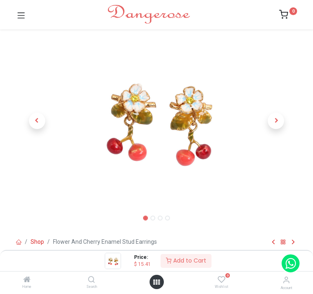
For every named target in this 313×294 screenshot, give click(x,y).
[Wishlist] (221, 280)
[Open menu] (156, 282)
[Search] (91, 280)
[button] (37, 121)
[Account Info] (286, 280)
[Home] (27, 280)
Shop (37, 241)
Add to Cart (186, 260)
